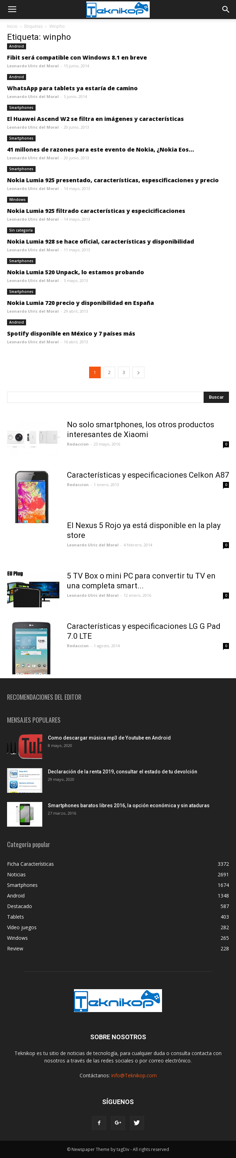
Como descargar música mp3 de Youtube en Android (109, 738)
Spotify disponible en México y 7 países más (71, 333)
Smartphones (21, 107)
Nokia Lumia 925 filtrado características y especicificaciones (96, 211)
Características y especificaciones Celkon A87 (148, 475)
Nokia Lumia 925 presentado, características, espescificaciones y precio (113, 180)
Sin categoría (21, 230)
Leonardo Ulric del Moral (33, 65)
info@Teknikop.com (134, 1075)
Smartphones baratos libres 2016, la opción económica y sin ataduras (129, 805)
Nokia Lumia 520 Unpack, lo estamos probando (75, 272)
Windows (17, 199)
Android (16, 46)
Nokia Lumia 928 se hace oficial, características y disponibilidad (100, 241)
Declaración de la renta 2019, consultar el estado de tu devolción (122, 771)
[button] (226, 9)
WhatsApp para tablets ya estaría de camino (72, 88)
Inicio (12, 26)
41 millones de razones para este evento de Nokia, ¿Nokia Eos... (100, 149)
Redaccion (78, 444)
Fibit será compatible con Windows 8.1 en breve (77, 57)
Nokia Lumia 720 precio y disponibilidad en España (80, 303)
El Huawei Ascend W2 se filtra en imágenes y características (95, 119)
